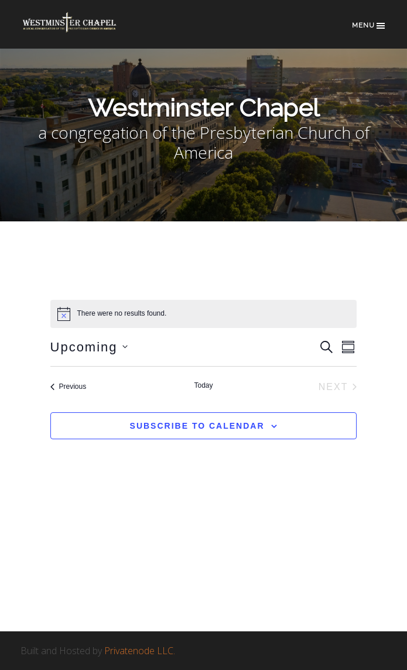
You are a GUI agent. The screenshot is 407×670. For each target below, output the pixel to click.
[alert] (203, 314)
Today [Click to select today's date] (203, 385)
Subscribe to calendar (197, 425)
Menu (369, 26)
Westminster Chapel (79, 30)
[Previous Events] (68, 387)
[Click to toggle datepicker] (89, 347)
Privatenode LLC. (139, 650)
